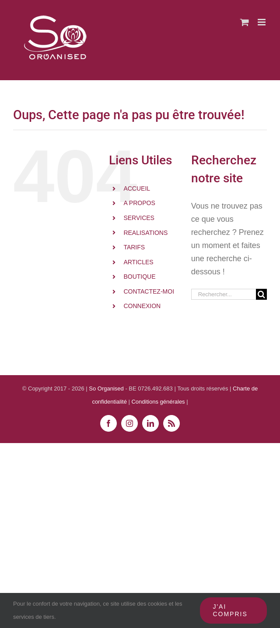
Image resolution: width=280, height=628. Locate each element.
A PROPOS (139, 202)
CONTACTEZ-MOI (148, 291)
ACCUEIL (136, 188)
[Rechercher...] (223, 294)
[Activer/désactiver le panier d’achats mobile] (244, 22)
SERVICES (138, 217)
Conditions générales (158, 401)
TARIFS (134, 247)
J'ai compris (230, 610)
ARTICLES (138, 262)
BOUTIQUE (139, 276)
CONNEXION (142, 305)
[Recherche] (261, 294)
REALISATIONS (145, 232)
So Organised (107, 388)
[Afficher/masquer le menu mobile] (262, 22)
